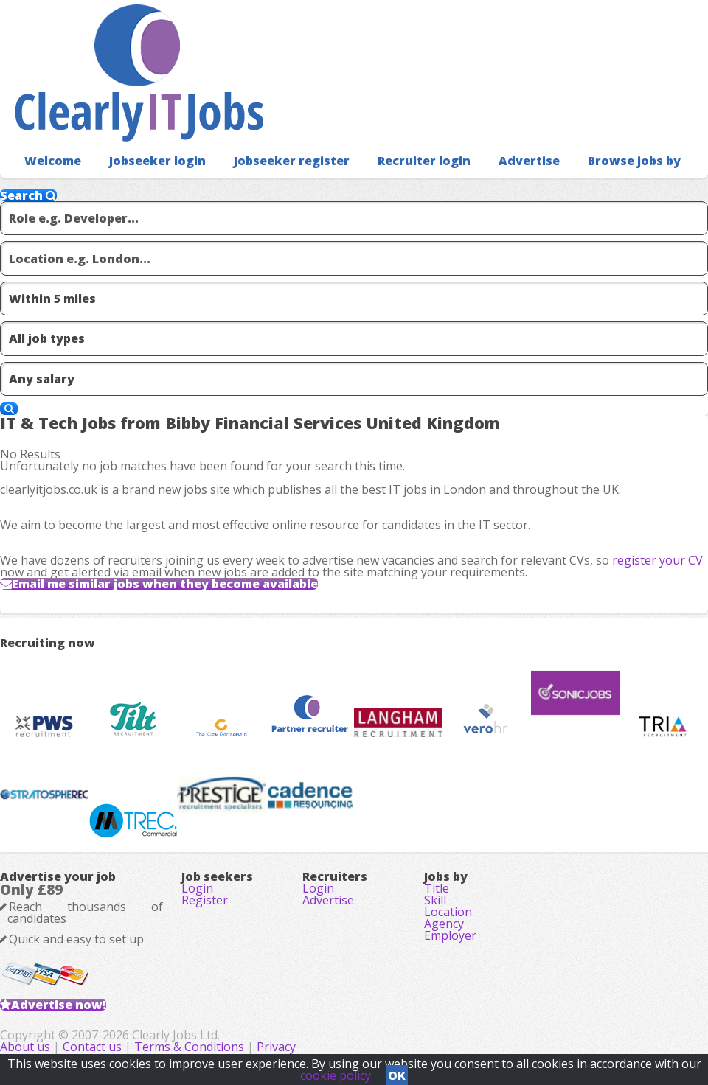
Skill (435, 900)
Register (204, 900)
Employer (450, 935)
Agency (444, 923)
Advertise (529, 161)
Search (28, 195)
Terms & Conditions (189, 1047)
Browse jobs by (634, 161)
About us (26, 1047)
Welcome (52, 161)
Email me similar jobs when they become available (165, 584)
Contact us (94, 1047)
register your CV (657, 560)
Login (197, 888)
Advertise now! (58, 1005)
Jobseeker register (292, 161)
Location (448, 912)
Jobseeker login (157, 161)
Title (436, 888)
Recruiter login (424, 161)
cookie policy (335, 1075)
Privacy (276, 1047)
